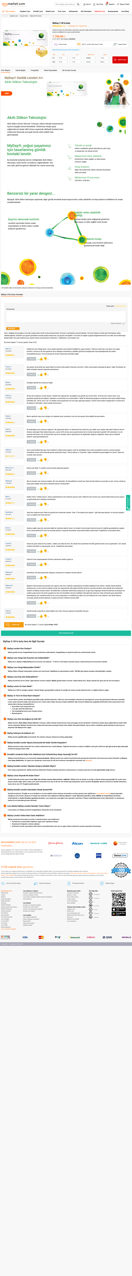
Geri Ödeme (4, 913)
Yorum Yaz (83, 26)
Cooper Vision (86, 873)
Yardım (3, 895)
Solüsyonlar (73, 11)
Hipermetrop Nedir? (29, 923)
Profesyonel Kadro (75, 883)
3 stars (120, 306)
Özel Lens (70, 917)
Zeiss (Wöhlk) (10, 875)
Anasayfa (5, 16)
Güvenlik (3, 903)
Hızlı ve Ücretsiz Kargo (11, 883)
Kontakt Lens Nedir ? (29, 911)
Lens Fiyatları (5, 921)
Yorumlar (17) (73, 26)
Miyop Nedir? (27, 921)
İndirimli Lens (100, 11)
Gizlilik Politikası (6, 905)
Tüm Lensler (8, 11)
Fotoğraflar (35, 70)
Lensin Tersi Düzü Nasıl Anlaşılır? (33, 909)
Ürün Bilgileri (5, 70)
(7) (40, 488)
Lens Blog (125, 11)
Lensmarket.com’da (103, 793)
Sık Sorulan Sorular (6, 917)
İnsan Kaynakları (6, 899)
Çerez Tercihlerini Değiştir (8, 929)
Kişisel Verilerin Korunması (9, 907)
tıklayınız (89, 760)
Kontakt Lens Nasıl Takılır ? (31, 907)
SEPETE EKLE (120, 59)
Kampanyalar (113, 11)
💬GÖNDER (11, 328)
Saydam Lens (25, 11)
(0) (40, 359)
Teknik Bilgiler (20, 70)
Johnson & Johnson (76, 873)
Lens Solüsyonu (71, 921)
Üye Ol (87, 4)
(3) (40, 577)
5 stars (125, 306)
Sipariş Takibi (123, 4)
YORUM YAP (13, 625)
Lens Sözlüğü (5, 919)
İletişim (3, 897)
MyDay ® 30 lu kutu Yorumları (12, 294)
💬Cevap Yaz (31, 359)
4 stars (123, 306)
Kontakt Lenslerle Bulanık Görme (32, 893)
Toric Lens (62, 11)
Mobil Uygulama (6, 927)
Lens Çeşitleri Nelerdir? (30, 917)
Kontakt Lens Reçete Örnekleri (32, 905)
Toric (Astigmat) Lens (73, 913)
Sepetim (110, 3)
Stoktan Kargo (107, 883)
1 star (116, 306)
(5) (46, 504)
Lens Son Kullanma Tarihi (30, 895)
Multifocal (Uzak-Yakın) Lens (75, 915)
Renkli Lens (50, 11)
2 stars (118, 306)
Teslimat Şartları (6, 911)
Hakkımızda (4, 893)
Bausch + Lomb (96, 873)
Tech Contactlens (72, 901)
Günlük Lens (38, 11)
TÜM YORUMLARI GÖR (66, 633)
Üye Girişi (98, 4)
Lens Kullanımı (27, 899)
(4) (40, 421)
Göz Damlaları (86, 11)
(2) (40, 374)
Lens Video (4, 925)
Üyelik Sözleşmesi (6, 909)
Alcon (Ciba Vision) (72, 897)
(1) (46, 359)
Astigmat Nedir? (28, 925)
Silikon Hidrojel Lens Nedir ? (31, 919)
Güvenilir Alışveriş (42, 883)
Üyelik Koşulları (5, 901)
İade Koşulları (5, 915)
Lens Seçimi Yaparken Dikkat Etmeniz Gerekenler (37, 897)
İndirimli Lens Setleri (73, 919)
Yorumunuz (10, 309)
